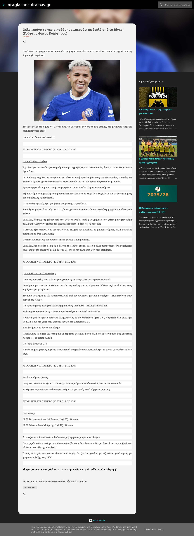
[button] (24, 42)
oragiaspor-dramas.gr (29, 4)
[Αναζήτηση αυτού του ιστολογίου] (178, 4)
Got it (160, 530)
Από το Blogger (97, 520)
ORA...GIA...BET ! (30, 487)
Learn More (150, 530)
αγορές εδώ (38, 130)
